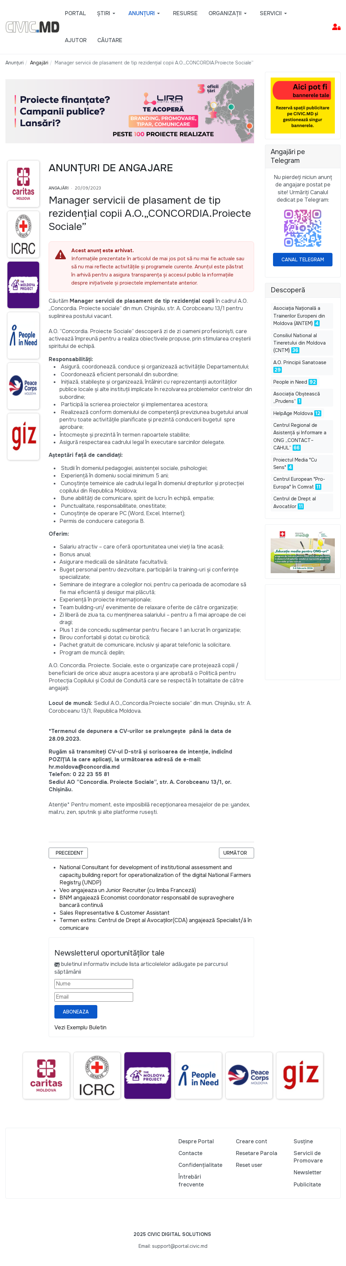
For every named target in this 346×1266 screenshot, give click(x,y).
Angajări (59, 188)
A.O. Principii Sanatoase (299, 362)
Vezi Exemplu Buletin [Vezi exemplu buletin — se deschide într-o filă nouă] (80, 1027)
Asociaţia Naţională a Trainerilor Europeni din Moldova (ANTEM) (299, 315)
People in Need (290, 382)
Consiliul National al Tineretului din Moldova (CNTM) (299, 343)
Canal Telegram (302, 260)
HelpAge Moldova (293, 413)
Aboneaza (76, 1012)
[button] (107, 13)
